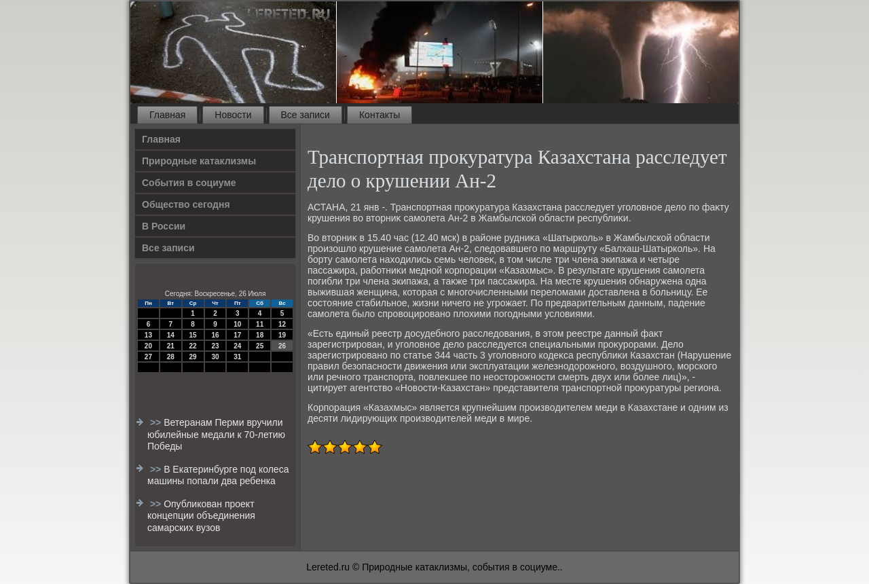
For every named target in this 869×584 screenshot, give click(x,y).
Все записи (305, 114)
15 (193, 335)
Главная (167, 114)
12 (282, 324)
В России (163, 226)
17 (237, 335)
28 (170, 357)
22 (193, 346)
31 (237, 357)
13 (148, 335)
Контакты (379, 114)
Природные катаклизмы (199, 161)
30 (215, 357)
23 (215, 346)
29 (193, 357)
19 (282, 335)
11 (259, 324)
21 (170, 346)
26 (282, 346)
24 (237, 346)
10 (237, 324)
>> (157, 422)
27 (148, 357)
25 (259, 346)
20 (148, 346)
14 (170, 335)
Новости (233, 114)
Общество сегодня (186, 204)
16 (215, 335)
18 (259, 335)
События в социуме (189, 182)
